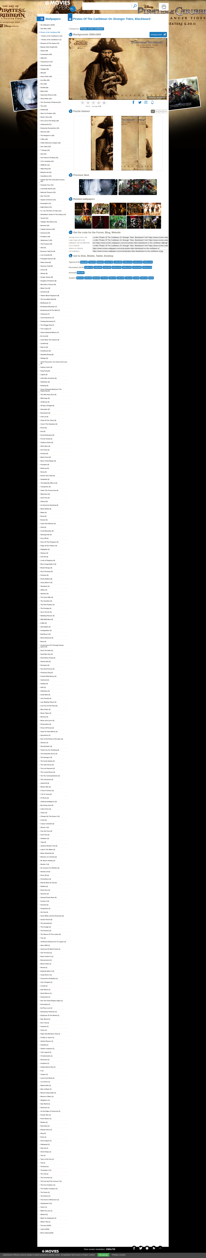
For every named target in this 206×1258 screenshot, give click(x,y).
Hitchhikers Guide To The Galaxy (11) (53, 214)
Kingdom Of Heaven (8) (48, 281)
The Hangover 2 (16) (47, 135)
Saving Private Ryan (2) (48, 897)
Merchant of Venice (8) (48, 284)
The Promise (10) (46, 244)
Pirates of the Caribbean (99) (50, 32)
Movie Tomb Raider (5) (48, 461)
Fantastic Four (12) (46, 185)
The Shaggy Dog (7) (47, 325)
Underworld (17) (46, 124)
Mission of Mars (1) (47, 1096)
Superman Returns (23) (48, 95)
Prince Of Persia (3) (47, 728)
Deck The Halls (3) (46, 650)
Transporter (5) (45, 486)
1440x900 (107, 267)
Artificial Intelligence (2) (48, 801)
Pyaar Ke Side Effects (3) (49, 731)
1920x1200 (147, 267)
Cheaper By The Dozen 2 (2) (50, 816)
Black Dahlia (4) (45, 509)
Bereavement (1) (46, 960)
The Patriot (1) (45, 1196)
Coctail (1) (43, 986)
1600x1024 (116, 267)
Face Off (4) (44, 538)
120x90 (136, 278)
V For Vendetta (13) (47, 161)
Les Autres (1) (45, 1082)
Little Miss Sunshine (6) (48, 378)
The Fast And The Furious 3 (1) (51, 1181)
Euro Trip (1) (44, 1023)
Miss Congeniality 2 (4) (48, 564)
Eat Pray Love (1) (46, 1008)
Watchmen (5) (45, 494)
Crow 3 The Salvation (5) (48, 424)
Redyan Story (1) (46, 1129)
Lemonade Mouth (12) (47, 188)
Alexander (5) (45, 409)
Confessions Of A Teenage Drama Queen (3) (52, 646)
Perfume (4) (44, 575)
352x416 (80, 278)
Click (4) (43, 527)
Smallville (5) (44, 479)
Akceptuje (103, 1255)
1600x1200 (147, 262)
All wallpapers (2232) (47, 25)
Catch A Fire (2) (45, 809)
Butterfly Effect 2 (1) (47, 971)
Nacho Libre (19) (46, 117)
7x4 (165, 111)
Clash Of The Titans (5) (48, 420)
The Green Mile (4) (46, 597)
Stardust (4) (44, 593)
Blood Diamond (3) (46, 638)
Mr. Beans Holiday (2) (47, 860)
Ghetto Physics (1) (46, 1041)
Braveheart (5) (45, 413)
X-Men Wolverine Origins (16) (50, 143)
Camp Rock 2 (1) (46, 975)
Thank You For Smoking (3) (49, 750)
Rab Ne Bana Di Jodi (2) (48, 882)
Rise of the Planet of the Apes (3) (51, 739)
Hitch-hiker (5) (45, 446)
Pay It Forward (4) (46, 571)
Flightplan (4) (45, 549)
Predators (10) (45, 236)
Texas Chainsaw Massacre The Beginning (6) (51, 390)
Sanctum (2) (44, 894)
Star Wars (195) (45, 28)
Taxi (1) (42, 1155)
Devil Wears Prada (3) (47, 658)
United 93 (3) (44, 783)
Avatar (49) (44, 50)
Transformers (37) (46, 62)
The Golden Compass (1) (49, 1188)
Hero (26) (43, 84)
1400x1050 (137, 262)
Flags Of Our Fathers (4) (48, 545)
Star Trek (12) (45, 196)
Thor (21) (43, 106)
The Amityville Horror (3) (48, 753)
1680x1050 (126, 267)
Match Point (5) (45, 457)
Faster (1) (43, 1030)
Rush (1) (43, 1137)
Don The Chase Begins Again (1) (51, 1000)
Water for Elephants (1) (48, 1218)
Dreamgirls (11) (45, 203)
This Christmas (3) (46, 779)
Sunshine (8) (44, 292)
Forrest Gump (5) (46, 439)
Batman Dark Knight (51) (48, 47)
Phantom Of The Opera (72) (49, 43)
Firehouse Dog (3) (46, 672)
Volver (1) (43, 1207)
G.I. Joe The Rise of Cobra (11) (50, 211)
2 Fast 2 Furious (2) (47, 790)
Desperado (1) (45, 997)
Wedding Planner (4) (47, 615)
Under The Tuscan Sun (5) (49, 490)
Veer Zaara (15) (45, 146)
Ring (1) (43, 1133)
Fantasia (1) (44, 1026)
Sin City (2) (44, 912)
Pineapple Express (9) (47, 258)
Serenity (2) (44, 905)
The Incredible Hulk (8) (48, 299)
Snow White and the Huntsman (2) (52, 916)
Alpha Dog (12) (45, 168)
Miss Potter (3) (45, 709)
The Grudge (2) (45, 927)
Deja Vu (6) (44, 347)
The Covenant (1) (46, 1177)
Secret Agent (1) (46, 1140)
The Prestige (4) (45, 608)
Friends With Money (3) (48, 676)
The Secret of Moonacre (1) (49, 1199)
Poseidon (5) (44, 464)
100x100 (143, 278)
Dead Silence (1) (46, 993)
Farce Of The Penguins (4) (49, 542)
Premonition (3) (45, 724)
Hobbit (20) (44, 109)
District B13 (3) (45, 661)
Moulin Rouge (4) (46, 568)
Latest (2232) (44, 1229)
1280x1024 (127, 262)
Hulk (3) (43, 687)
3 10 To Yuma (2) (46, 794)
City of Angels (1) (46, 982)
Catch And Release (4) (48, 523)
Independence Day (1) (47, 1067)
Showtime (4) (44, 586)
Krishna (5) (44, 453)
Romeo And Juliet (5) (47, 475)
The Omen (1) (45, 1192)
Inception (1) (44, 1063)
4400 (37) (43, 58)
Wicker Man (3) (45, 787)
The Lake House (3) (47, 765)
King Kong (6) (45, 371)
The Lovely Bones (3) (47, 772)
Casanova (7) (44, 314)
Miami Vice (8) (45, 288)
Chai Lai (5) (44, 416)
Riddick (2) (44, 886)
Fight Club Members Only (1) (50, 1034)
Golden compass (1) (47, 1048)
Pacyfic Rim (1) (45, 1115)
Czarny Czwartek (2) (47, 823)
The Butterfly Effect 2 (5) (48, 483)
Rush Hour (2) (45, 890)
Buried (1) (43, 967)
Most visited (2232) (46, 1233)
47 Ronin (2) (44, 798)
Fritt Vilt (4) (44, 557)
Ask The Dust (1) (46, 953)
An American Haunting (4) (49, 505)
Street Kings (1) (45, 1152)
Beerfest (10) (44, 225)
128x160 (120, 278)
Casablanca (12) (46, 176)
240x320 (96, 278)
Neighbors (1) (45, 1100)
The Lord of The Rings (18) (49, 121)
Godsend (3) (44, 680)
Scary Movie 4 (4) (46, 582)
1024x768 (109, 262)
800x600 (100, 262)
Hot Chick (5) (44, 450)
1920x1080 (136, 267)
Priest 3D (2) (44, 875)
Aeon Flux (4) (45, 498)
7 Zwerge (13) (45, 150)
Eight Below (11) (46, 207)
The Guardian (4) (46, 601)
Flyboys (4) (44, 553)
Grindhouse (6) (45, 351)
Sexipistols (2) (45, 908)
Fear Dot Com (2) (46, 831)
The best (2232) (45, 1225)
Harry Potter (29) (46, 76)
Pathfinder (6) (45, 382)
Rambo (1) (44, 1122)
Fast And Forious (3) (47, 669)
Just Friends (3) (45, 698)
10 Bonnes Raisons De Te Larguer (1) (53, 941)
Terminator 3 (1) (45, 1170)
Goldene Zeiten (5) (46, 442)
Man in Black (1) (46, 1089)
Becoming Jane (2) (46, 805)
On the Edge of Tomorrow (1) (50, 1111)
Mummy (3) (44, 717)
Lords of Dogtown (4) (47, 560)
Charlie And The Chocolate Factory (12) (52, 180)
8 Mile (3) (43, 623)
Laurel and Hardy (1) (47, 1078)
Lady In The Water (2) (47, 849)
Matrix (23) (44, 91)
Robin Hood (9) (45, 262)
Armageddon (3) (46, 630)
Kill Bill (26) (44, 87)
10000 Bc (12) (45, 165)
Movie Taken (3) (45, 713)
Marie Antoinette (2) (47, 853)
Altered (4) (44, 501)
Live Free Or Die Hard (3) (48, 706)
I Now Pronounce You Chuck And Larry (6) (53, 362)
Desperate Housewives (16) (49, 128)
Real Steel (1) (45, 1126)
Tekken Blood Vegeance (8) (49, 295)
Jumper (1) (44, 1074)
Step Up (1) (44, 1148)
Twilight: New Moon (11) (48, 222)
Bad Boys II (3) (45, 634)
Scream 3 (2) (44, 901)
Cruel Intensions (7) (47, 317)
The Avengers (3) (46, 757)
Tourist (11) (44, 218)
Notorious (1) (44, 1107)
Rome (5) (43, 472)
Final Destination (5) (47, 435)
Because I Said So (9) (47, 251)
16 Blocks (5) (44, 402)
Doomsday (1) (45, 1004)
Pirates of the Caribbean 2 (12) (51, 36)
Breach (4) (44, 520)
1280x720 (89, 267)
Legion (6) (43, 374)
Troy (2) (43, 938)
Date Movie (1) (45, 989)
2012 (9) (43, 247)
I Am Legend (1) (45, 1052)
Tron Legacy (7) (45, 329)
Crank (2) (43, 820)
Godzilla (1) (44, 1045)
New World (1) (45, 1104)
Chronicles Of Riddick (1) (49, 978)
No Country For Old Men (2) (49, 868)
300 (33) (43, 73)
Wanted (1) (44, 1214)
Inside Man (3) (45, 694)
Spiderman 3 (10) (46, 240)
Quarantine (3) (45, 735)
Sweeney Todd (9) (46, 266)
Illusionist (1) (44, 1059)
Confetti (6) (44, 343)
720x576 (92, 262)
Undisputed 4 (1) (46, 1203)
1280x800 (98, 267)
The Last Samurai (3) (47, 768)
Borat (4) (43, 516)
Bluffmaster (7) (45, 303)
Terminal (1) (44, 1166)
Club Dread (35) (45, 65)
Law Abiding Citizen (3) (48, 702)
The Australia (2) (46, 923)
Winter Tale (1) (45, 1222)
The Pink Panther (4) (47, 604)
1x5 (153, 111)
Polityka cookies (119, 1255)
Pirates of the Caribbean (92, 29)
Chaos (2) (43, 812)
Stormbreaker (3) (46, 746)
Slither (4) (43, 590)
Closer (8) (43, 270)
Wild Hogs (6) (45, 398)
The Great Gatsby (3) (47, 761)
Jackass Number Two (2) (48, 846)
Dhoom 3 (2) (44, 827)
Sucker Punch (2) (46, 919)
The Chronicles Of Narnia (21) (50, 102)
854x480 (80, 273)
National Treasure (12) (48, 192)
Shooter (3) (44, 742)
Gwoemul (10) (45, 233)
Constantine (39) (46, 54)
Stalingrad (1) (45, 1144)
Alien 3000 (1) (45, 945)
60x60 (150, 278)
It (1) (41, 1070)
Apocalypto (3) (45, 627)
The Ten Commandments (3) (50, 776)
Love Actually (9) (46, 255)
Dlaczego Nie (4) (46, 534)
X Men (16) (44, 139)
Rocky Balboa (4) (46, 579)
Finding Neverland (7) (47, 321)
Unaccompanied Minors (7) (49, 332)
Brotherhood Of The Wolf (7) (50, 310)
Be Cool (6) (44, 336)
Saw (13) (43, 154)
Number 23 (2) (45, 871)
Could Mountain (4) (47, 531)
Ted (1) (42, 1163)
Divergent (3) (44, 665)
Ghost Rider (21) (46, 98)
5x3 (161, 111)
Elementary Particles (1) (48, 1011)
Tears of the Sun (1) (47, 1159)
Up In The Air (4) (46, 612)
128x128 (128, 278)
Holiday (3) (44, 683)
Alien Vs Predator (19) (47, 113)
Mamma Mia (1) (45, 1085)
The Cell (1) (44, 1174)
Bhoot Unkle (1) (45, 964)
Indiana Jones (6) (46, 367)
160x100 (112, 278)
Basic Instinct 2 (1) (46, 956)
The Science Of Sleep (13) (49, 157)
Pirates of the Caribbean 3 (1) (51, 39)
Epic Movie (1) (45, 1019)
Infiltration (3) (45, 691)
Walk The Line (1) (46, 1211)
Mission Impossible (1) (48, 1093)
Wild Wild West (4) (46, 619)
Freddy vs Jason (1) (47, 1037)
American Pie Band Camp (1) (50, 949)
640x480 (83, 262)
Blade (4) (43, 512)
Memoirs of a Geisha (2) (48, 857)
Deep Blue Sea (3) (46, 654)
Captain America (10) (47, 229)
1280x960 (118, 262)
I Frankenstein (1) (46, 1056)
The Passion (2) (45, 930)
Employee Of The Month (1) (49, 1015)
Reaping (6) (44, 385)
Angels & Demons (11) (48, 199)
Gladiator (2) (44, 838)
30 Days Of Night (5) (47, 405)
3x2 (157, 111)
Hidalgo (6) (44, 358)
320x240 (88, 278)
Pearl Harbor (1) (45, 1118)
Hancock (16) (44, 132)
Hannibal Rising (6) (47, 354)
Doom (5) (43, 428)
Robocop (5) (44, 468)
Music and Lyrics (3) (47, 720)
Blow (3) (43, 641)
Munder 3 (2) (44, 864)
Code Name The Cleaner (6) (49, 340)
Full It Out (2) (44, 835)
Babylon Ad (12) (45, 172)
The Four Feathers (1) (47, 1185)
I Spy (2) (43, 842)
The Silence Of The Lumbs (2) (50, 934)
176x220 (104, 278)
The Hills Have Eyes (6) (48, 394)
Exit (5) (42, 431)
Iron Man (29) (44, 80)
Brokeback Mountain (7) (48, 306)
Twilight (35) (44, 69)
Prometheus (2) (45, 879)
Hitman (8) (44, 273)
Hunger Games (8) (46, 277)
